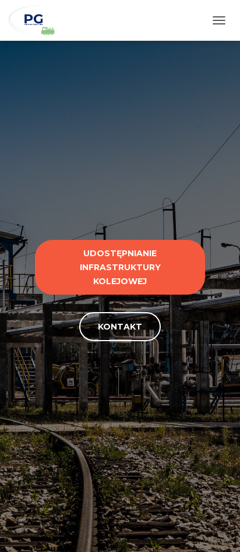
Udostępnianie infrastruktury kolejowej (120, 267)
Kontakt (120, 326)
